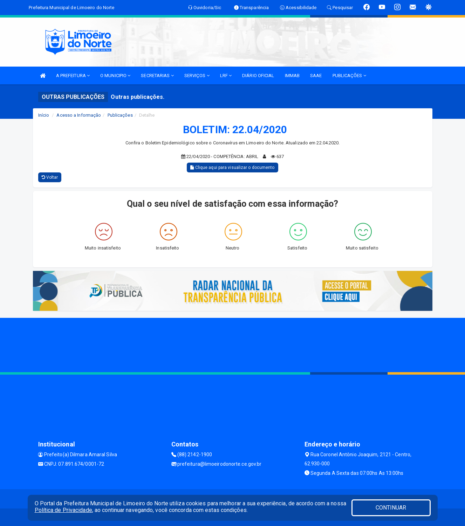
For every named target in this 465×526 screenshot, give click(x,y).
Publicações (120, 115)
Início (43, 115)
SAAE (316, 75)
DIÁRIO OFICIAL (258, 75)
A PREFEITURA (73, 75)
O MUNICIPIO (115, 75)
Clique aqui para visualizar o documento (232, 167)
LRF (226, 75)
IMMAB (292, 75)
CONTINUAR (391, 507)
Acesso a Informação (78, 115)
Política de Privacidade (63, 510)
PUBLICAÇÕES (349, 75)
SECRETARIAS (157, 75)
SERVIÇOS (197, 75)
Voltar (50, 177)
